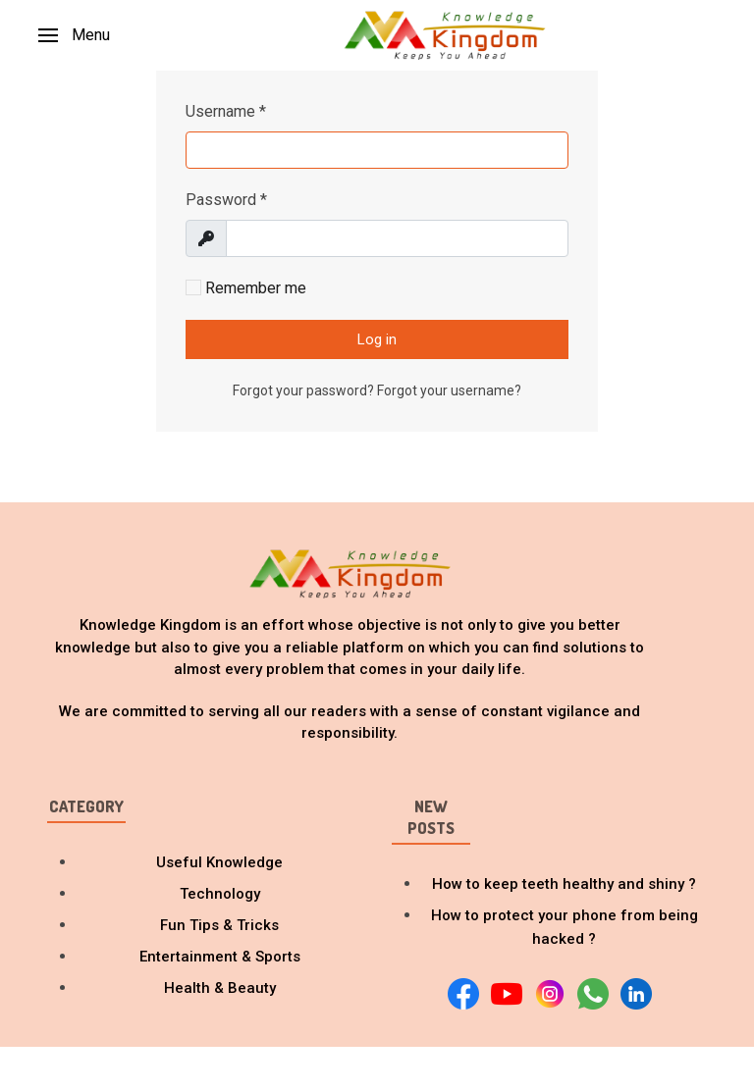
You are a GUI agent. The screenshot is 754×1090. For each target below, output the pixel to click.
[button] (74, 35)
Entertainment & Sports (219, 956)
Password (226, 199)
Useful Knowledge (219, 862)
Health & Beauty (220, 988)
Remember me (246, 288)
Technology (220, 894)
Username (226, 111)
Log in (377, 339)
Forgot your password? (305, 390)
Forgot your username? (449, 390)
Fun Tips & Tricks (219, 925)
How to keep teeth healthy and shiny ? (564, 884)
